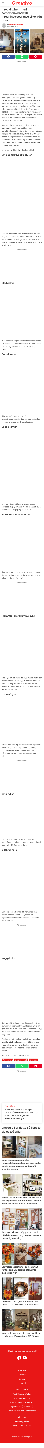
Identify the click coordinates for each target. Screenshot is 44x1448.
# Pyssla (33, 1060)
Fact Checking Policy (22, 1394)
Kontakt (22, 1379)
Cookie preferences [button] (22, 1426)
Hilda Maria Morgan (16, 24)
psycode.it (22, 1383)
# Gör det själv (21, 1060)
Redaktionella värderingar (22, 1402)
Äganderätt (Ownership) (22, 1406)
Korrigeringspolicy (22, 1398)
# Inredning (7, 1060)
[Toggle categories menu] (3, 3)
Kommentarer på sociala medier (22, 1410)
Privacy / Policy (22, 1421)
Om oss (22, 1374)
